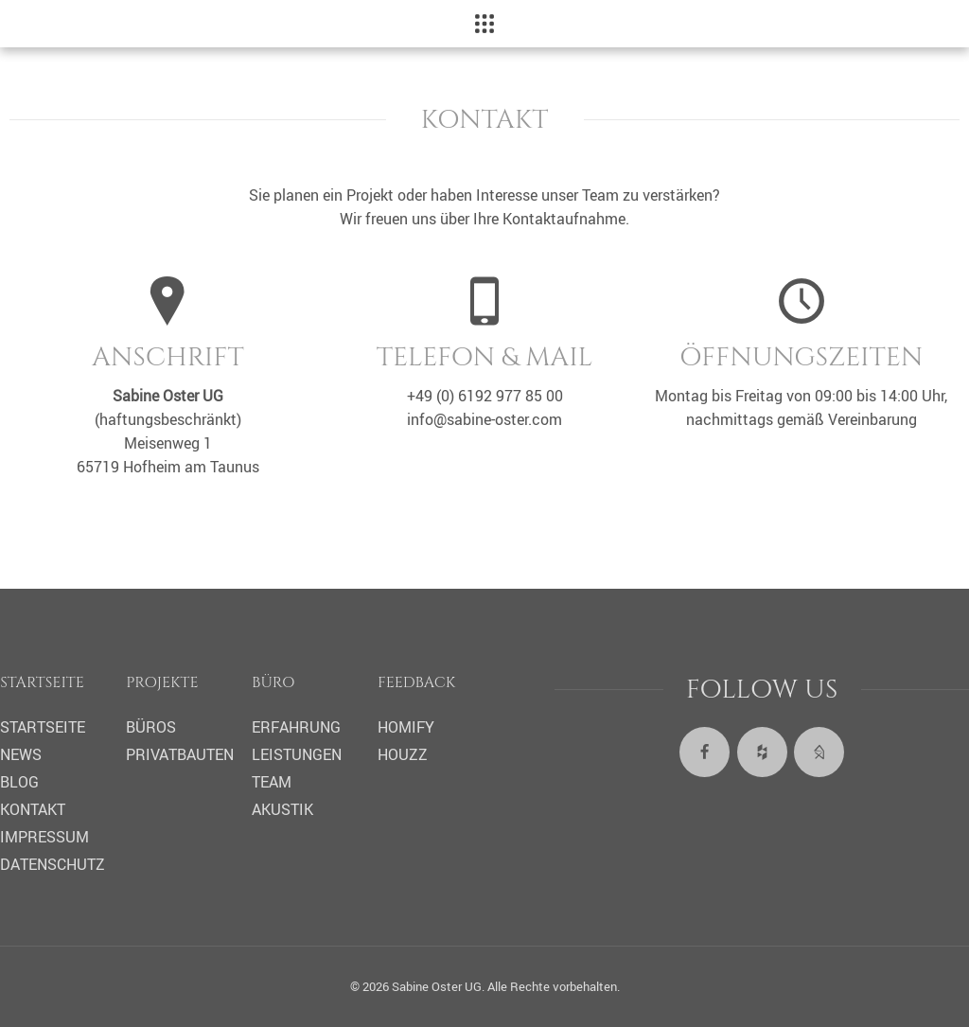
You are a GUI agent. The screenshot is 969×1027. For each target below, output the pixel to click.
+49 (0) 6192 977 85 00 (485, 395)
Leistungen (297, 754)
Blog (19, 781)
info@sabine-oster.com (484, 419)
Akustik (282, 809)
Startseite (42, 727)
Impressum (44, 836)
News (21, 754)
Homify (406, 727)
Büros (151, 727)
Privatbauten (180, 754)
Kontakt (32, 809)
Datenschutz (52, 864)
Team (271, 781)
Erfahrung (296, 727)
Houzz (403, 754)
